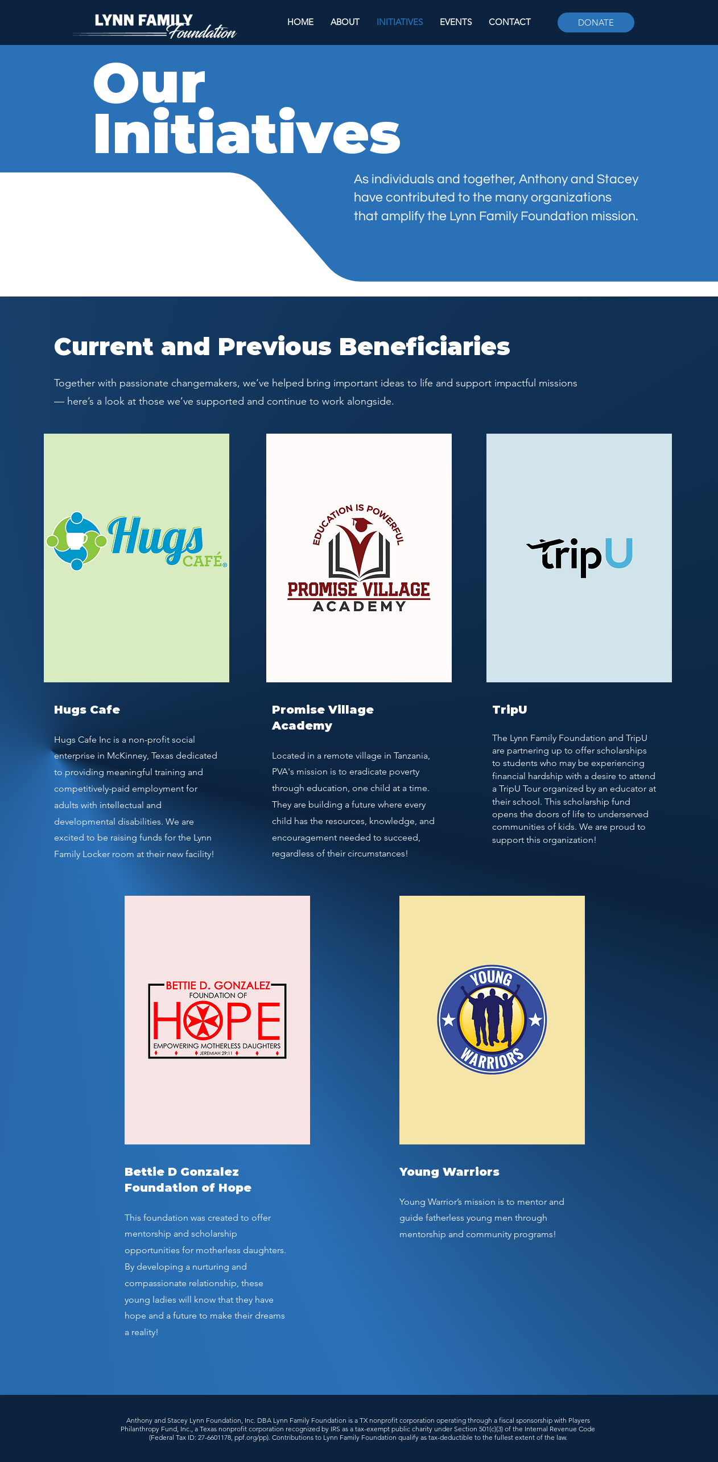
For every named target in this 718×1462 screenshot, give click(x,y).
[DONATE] (596, 22)
